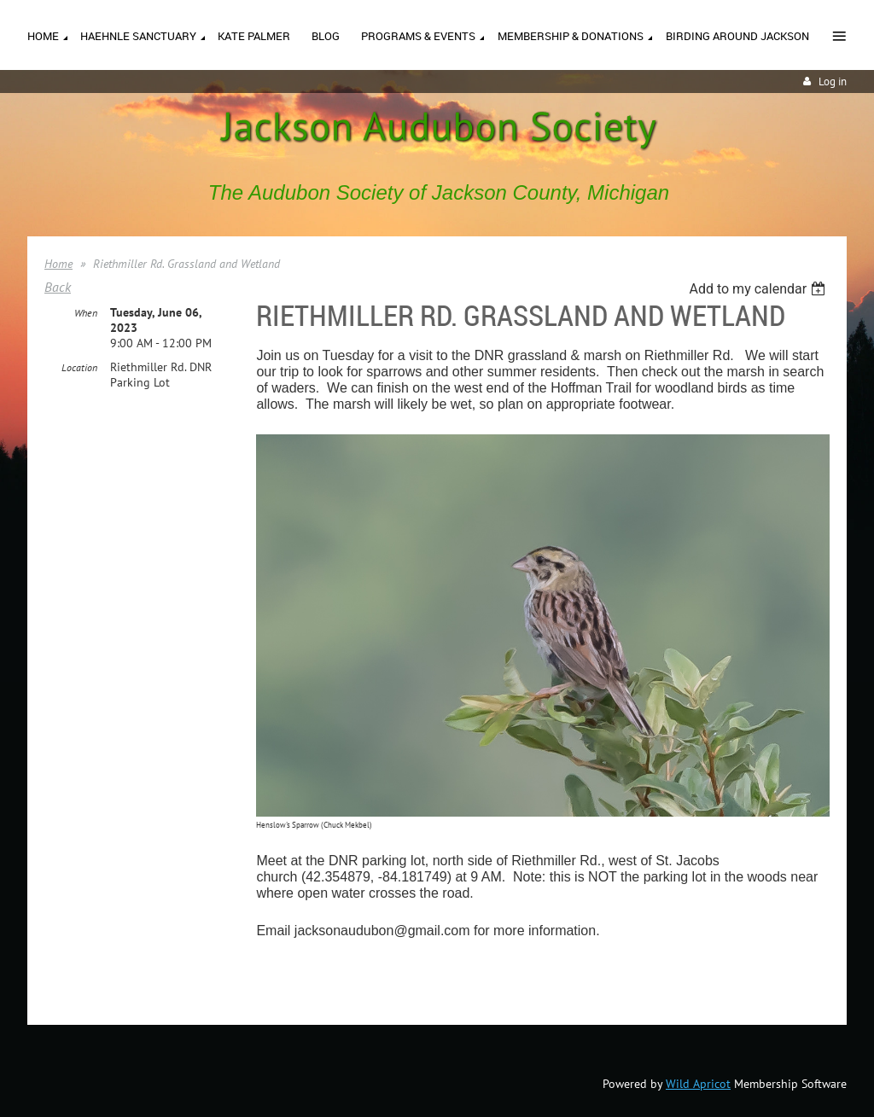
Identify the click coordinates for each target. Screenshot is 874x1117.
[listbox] (759, 289)
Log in (833, 81)
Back (57, 286)
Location (79, 367)
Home (58, 263)
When (85, 312)
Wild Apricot (698, 1083)
